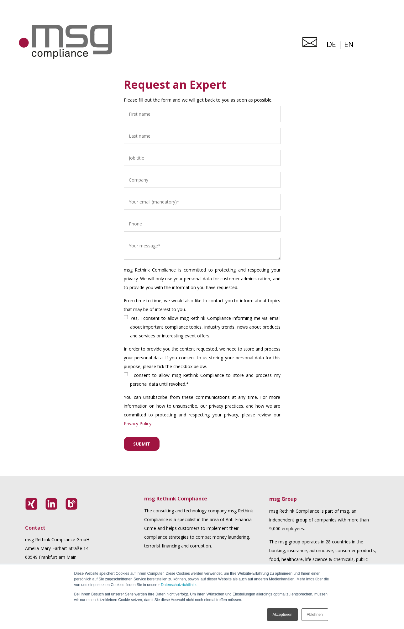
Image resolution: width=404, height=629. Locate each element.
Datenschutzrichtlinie (178, 585)
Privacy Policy (137, 423)
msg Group (283, 498)
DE (331, 44)
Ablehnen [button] (315, 614)
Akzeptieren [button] (282, 614)
